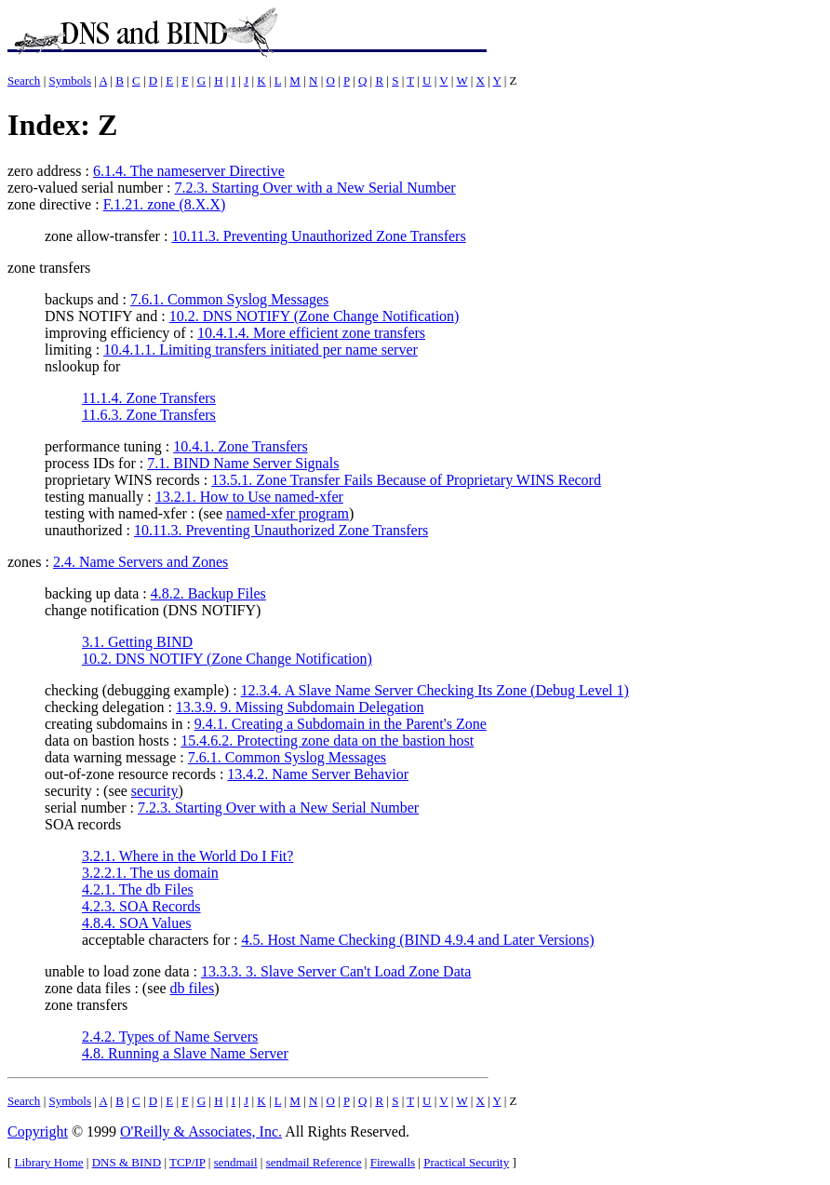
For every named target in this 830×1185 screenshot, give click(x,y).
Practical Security (466, 1162)
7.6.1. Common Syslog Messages (229, 299)
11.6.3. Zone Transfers (149, 415)
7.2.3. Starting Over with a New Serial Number (314, 187)
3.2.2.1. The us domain (150, 873)
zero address (44, 171)
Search (23, 81)
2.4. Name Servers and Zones (140, 562)
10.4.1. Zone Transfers (240, 446)
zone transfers (48, 268)
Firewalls (392, 1162)
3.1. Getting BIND (137, 642)
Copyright (37, 1131)
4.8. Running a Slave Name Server (185, 1053)
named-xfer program (287, 513)
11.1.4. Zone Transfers (149, 398)
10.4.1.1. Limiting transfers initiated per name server (260, 349)
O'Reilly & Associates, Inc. (201, 1131)
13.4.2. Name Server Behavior (317, 774)
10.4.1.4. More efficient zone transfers (311, 333)
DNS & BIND (126, 1162)
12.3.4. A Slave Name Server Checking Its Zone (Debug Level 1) (435, 690)
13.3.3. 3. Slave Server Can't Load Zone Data (336, 971)
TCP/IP (187, 1162)
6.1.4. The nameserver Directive (189, 171)
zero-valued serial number (85, 187)
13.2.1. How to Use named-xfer (249, 497)
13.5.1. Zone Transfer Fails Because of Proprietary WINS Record (406, 480)
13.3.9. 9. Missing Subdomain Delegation (300, 707)
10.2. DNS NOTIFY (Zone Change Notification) (314, 316)
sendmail (236, 1162)
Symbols (69, 81)
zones (24, 562)
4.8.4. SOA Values (137, 923)
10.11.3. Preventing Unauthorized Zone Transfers (318, 236)
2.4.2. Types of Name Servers (170, 1036)
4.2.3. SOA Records (141, 906)
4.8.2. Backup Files (208, 593)
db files (192, 988)
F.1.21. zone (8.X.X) (164, 204)
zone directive (49, 204)
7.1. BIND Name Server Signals (243, 463)
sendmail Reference (314, 1162)
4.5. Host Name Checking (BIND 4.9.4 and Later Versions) (417, 940)
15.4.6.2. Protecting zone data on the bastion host (327, 740)
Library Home (49, 1162)
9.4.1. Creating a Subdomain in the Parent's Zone (340, 724)
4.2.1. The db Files (138, 889)
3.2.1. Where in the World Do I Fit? (187, 856)
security (155, 791)
